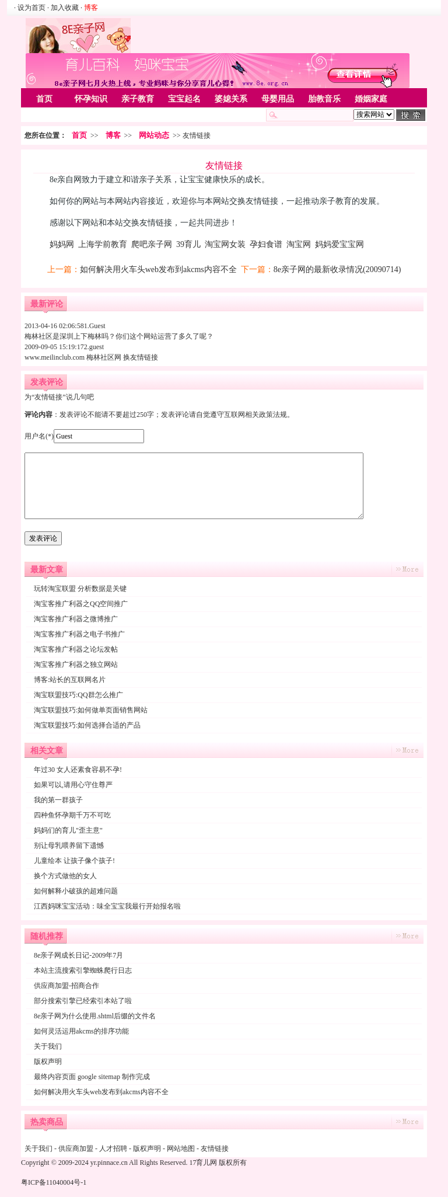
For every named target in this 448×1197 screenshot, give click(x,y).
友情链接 (215, 1148)
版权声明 (48, 1061)
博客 (113, 135)
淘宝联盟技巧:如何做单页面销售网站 (91, 710)
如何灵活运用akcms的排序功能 (81, 1031)
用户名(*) (39, 436)
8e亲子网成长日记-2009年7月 (78, 955)
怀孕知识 (91, 99)
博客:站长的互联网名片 (70, 680)
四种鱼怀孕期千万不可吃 (72, 815)
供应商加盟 (75, 1148)
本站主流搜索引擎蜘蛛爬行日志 (83, 970)
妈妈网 (62, 244)
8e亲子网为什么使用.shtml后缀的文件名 (95, 1016)
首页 (44, 99)
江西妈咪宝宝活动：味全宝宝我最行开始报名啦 (107, 906)
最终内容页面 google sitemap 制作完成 (92, 1077)
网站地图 (181, 1148)
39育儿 (188, 244)
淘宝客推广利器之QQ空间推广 (81, 604)
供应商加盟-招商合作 (66, 986)
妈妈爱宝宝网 (339, 244)
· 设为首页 (30, 8)
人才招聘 (113, 1148)
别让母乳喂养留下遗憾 (69, 845)
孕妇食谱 (266, 244)
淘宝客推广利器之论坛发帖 (76, 649)
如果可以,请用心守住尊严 (73, 785)
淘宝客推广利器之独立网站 (76, 664)
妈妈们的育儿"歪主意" (68, 830)
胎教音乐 (324, 99)
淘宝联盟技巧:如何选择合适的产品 (87, 725)
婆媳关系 (231, 99)
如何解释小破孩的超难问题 (76, 891)
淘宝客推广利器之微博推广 (76, 619)
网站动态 (154, 135)
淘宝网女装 (225, 244)
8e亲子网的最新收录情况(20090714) (337, 269)
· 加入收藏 (63, 8)
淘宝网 (298, 244)
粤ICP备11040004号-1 (53, 1182)
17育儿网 (203, 1162)
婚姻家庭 (371, 99)
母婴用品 (277, 99)
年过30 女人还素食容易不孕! (78, 769)
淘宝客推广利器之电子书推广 (79, 634)
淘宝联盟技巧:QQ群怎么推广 (78, 695)
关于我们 (48, 1046)
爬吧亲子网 (151, 244)
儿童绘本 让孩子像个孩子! (74, 861)
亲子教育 (137, 99)
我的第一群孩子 (58, 800)
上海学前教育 (102, 244)
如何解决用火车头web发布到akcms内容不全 (158, 269)
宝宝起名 (184, 99)
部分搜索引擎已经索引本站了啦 (83, 1001)
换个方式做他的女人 (65, 876)
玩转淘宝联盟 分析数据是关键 (80, 588)
